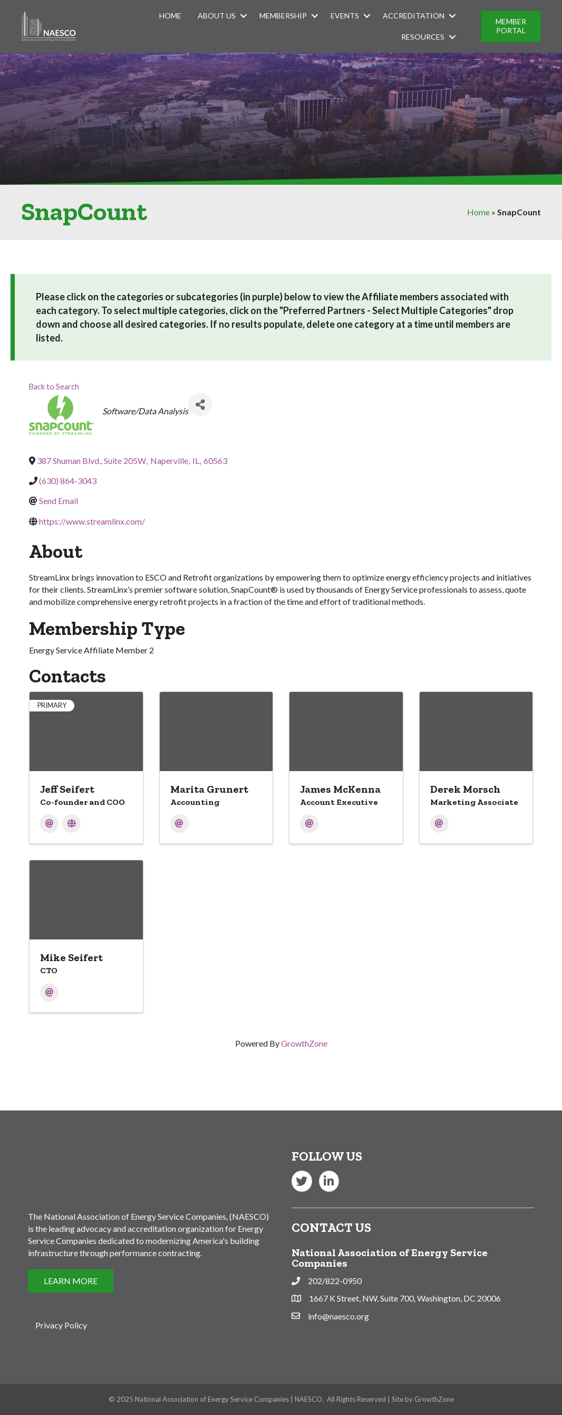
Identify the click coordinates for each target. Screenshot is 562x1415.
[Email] (49, 823)
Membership (283, 15)
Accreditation (413, 15)
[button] (511, 26)
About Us (217, 15)
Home (170, 15)
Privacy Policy (61, 1325)
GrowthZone (304, 1043)
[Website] (71, 823)
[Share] (200, 404)
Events (345, 15)
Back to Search (54, 386)
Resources (422, 36)
